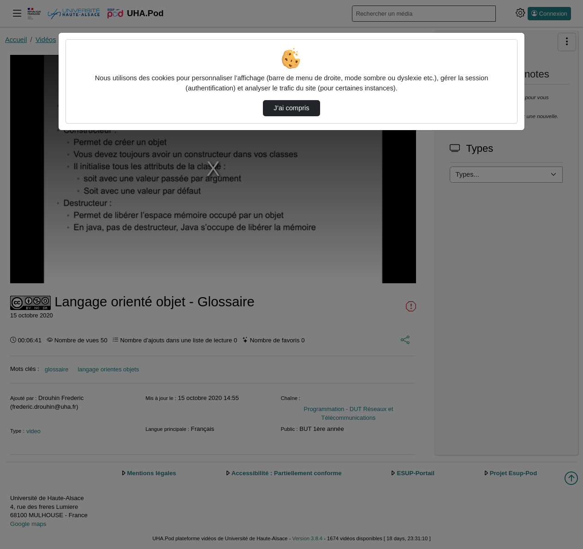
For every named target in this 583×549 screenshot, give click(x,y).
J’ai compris (291, 108)
